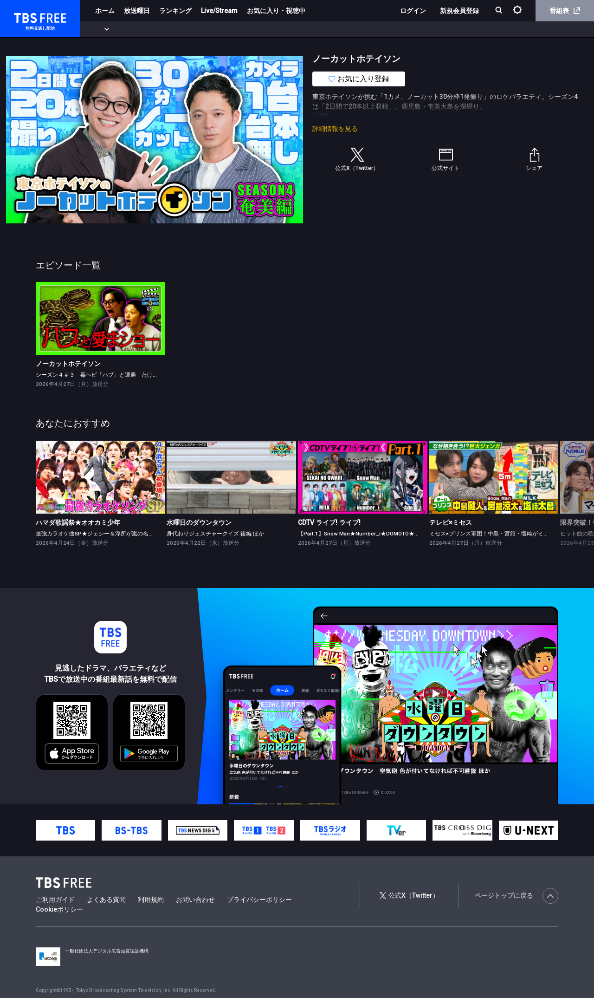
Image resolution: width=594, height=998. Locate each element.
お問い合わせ (195, 899)
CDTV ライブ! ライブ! (329, 522)
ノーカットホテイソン (68, 363)
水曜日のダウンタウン (199, 522)
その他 (368, 29)
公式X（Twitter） (409, 895)
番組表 (564, 10)
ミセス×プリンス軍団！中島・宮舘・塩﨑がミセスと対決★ (503, 533)
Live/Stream (219, 10)
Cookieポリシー (59, 909)
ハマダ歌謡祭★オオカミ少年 (78, 522)
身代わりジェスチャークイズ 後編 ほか (215, 533)
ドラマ (187, 29)
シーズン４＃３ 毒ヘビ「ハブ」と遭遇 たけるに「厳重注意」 (116, 375)
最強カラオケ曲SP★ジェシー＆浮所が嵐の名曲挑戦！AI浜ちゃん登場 (122, 533)
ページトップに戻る (516, 896)
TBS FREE (24, 16)
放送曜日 (137, 10)
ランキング (175, 10)
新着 (100, 29)
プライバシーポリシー (259, 899)
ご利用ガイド (55, 899)
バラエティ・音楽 (231, 29)
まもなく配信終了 (142, 29)
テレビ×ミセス (450, 522)
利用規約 (151, 899)
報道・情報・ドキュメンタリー (307, 29)
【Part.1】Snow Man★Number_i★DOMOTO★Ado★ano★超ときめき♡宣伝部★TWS (404, 533)
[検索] (499, 11)
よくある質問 (106, 899)
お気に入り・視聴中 (276, 10)
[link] (100, 318)
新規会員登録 (459, 10)
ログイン (413, 10)
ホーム (105, 10)
